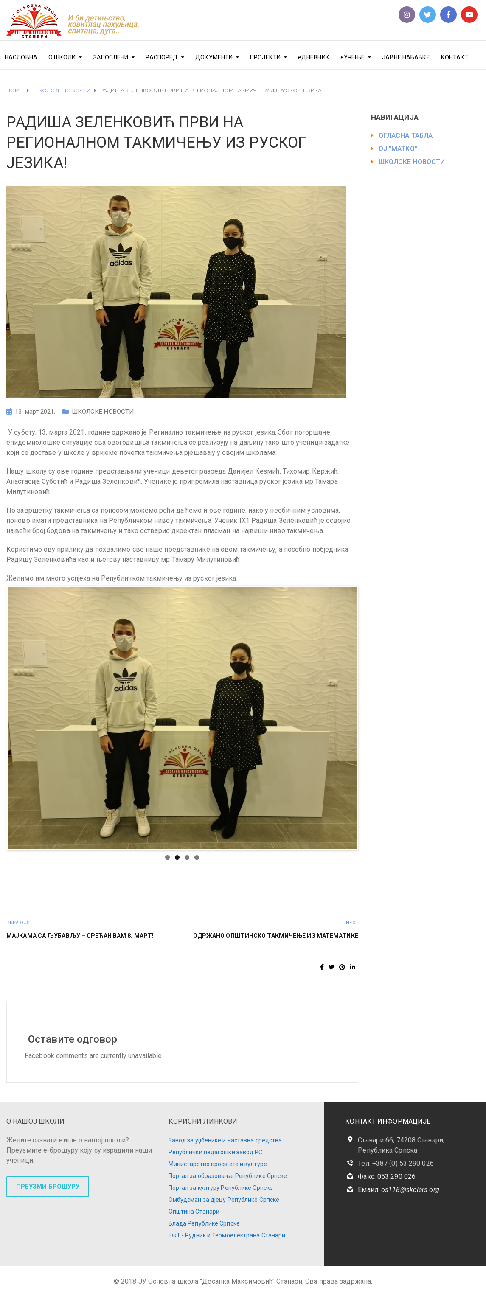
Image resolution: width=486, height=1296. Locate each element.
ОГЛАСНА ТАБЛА (406, 136)
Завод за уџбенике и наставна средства (225, 1140)
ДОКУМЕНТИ (214, 57)
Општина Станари (194, 1211)
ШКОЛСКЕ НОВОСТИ (103, 411)
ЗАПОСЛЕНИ (111, 57)
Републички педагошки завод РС (216, 1152)
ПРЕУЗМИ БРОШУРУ (47, 1186)
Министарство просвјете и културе (218, 1164)
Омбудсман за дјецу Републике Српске (224, 1199)
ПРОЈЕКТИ (265, 57)
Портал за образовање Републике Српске (228, 1176)
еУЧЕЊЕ (352, 57)
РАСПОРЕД (162, 57)
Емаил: (398, 1190)
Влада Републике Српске (204, 1223)
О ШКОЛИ (62, 57)
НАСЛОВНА (21, 57)
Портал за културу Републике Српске (221, 1187)
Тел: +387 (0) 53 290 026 (395, 1163)
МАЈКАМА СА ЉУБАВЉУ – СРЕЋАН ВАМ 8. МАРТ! (80, 935)
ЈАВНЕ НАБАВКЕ (406, 57)
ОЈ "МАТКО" (398, 149)
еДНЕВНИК (313, 57)
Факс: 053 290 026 (387, 1177)
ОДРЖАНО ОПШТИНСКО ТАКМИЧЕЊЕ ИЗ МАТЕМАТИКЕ (275, 935)
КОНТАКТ (455, 57)
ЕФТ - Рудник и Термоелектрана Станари (227, 1235)
